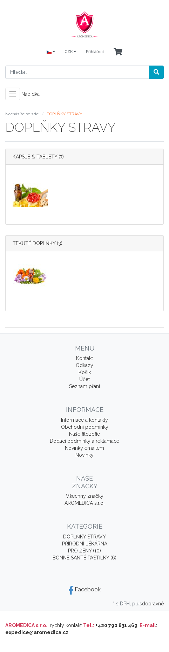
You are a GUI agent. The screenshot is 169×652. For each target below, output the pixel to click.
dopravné (153, 603)
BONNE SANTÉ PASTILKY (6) (84, 558)
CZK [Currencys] (70, 51)
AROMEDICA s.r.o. (84, 503)
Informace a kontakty (84, 420)
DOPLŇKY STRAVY (84, 536)
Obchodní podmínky (84, 427)
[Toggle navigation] (12, 94)
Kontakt (84, 358)
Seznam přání (84, 386)
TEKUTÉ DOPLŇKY (34, 243)
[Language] (50, 52)
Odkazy (84, 365)
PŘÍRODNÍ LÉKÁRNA (84, 543)
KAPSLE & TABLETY (35, 156)
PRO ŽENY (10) (84, 550)
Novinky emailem (84, 448)
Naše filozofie (84, 434)
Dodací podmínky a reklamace (84, 441)
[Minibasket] (118, 52)
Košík (85, 372)
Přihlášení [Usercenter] (95, 51)
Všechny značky (84, 496)
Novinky (84, 455)
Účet (84, 379)
